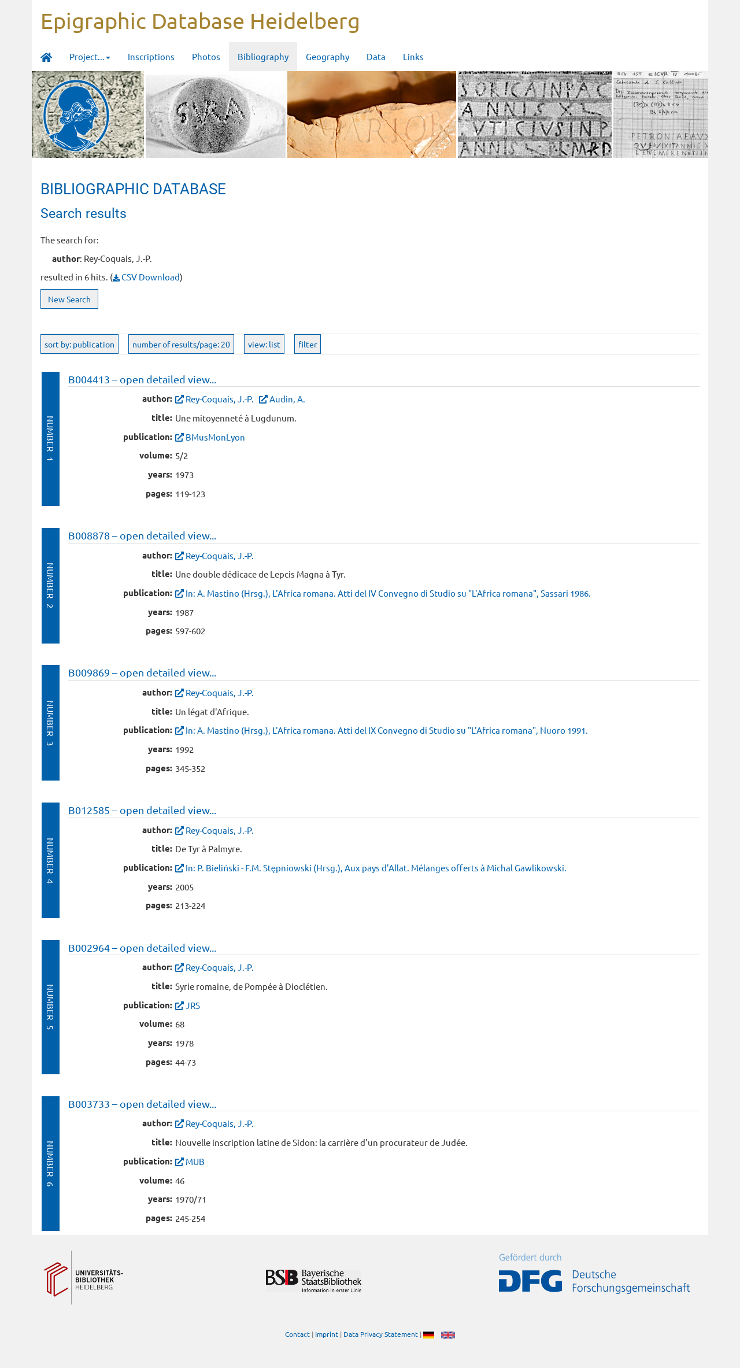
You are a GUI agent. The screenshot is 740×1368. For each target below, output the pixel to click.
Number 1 (50, 438)
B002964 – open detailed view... (142, 947)
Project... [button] (89, 56)
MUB (195, 1161)
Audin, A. (287, 398)
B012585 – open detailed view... (142, 810)
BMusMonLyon (215, 436)
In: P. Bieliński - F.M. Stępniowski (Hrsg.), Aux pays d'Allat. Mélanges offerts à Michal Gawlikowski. (376, 867)
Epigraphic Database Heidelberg (200, 20)
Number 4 (50, 860)
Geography (327, 56)
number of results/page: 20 (181, 344)
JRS (193, 1005)
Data (376, 56)
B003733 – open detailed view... (142, 1103)
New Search (69, 299)
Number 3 (50, 723)
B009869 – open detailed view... (142, 672)
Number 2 (50, 585)
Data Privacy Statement (380, 1334)
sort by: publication (79, 344)
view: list (264, 344)
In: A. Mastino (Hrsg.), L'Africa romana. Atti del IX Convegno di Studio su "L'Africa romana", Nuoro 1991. (387, 729)
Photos (206, 56)
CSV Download (146, 276)
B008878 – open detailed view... (142, 535)
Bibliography (263, 56)
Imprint (326, 1334)
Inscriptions (151, 56)
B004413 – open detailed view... (142, 379)
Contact (297, 1334)
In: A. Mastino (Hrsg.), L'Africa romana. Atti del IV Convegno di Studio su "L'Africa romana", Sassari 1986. (388, 592)
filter (307, 344)
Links (413, 56)
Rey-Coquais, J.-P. (220, 398)
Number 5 (50, 1007)
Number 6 (50, 1163)
